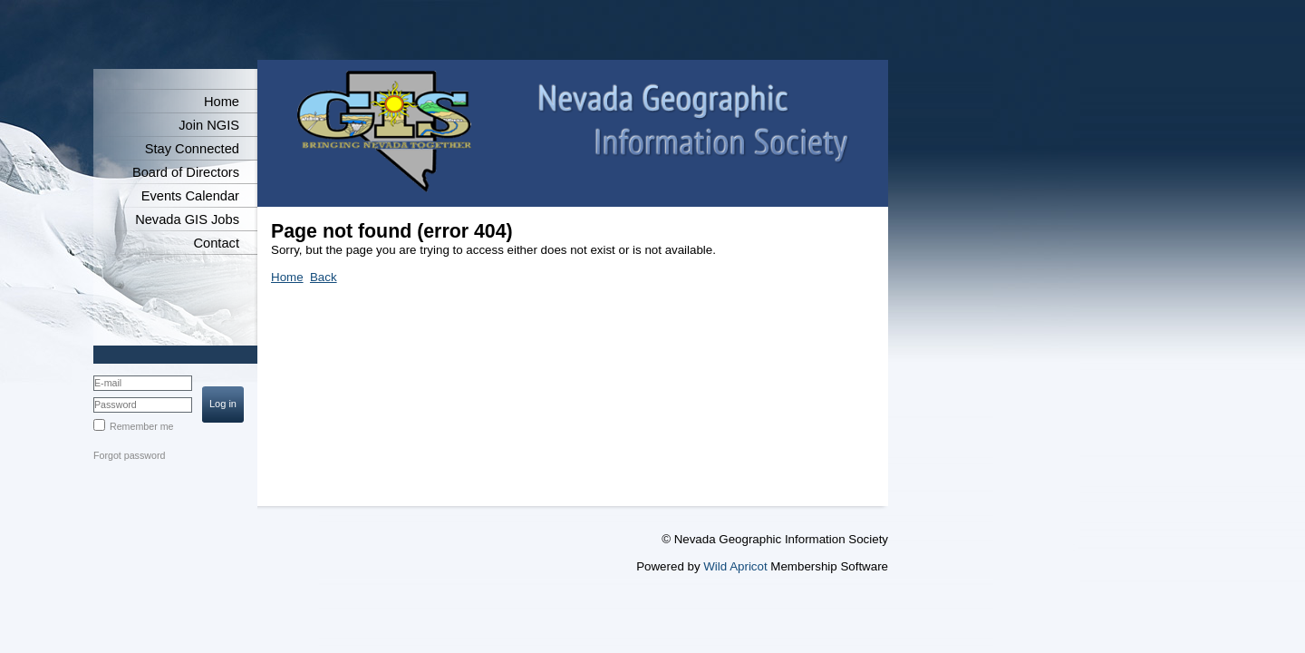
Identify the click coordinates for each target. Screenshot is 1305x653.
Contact (216, 243)
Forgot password (129, 455)
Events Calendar (190, 196)
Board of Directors (185, 172)
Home (221, 101)
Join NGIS (209, 125)
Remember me (141, 426)
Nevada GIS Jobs (187, 219)
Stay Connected (192, 148)
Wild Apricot (735, 566)
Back (323, 277)
